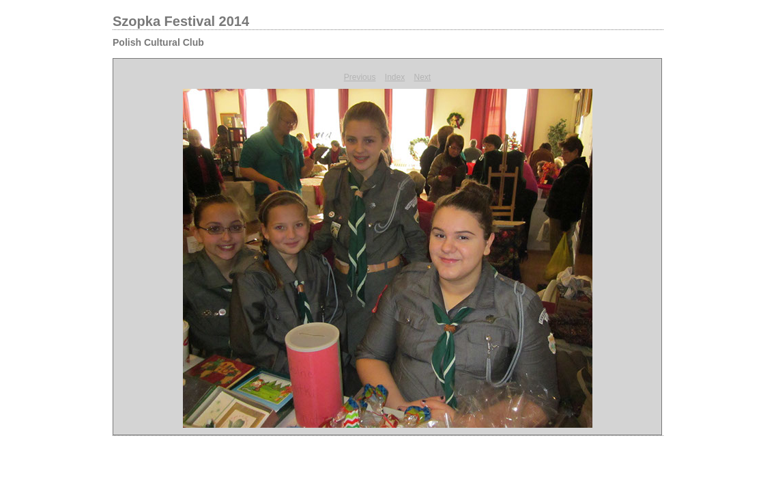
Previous (360, 77)
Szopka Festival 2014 (181, 21)
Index (395, 77)
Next (422, 77)
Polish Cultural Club (158, 42)
